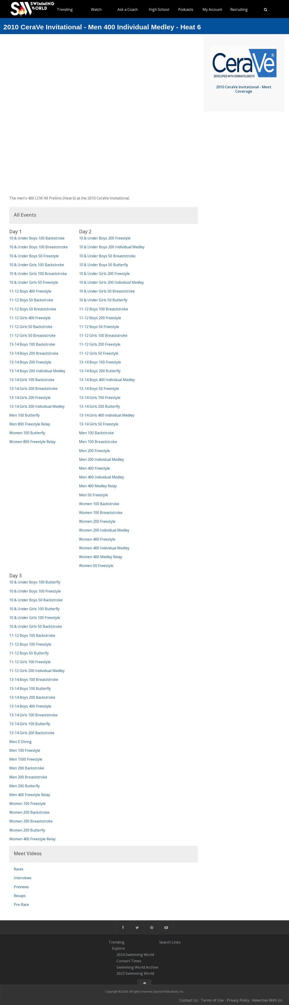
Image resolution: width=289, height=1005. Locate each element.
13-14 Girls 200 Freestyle (30, 397)
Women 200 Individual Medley (104, 530)
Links (176, 942)
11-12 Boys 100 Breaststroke (103, 309)
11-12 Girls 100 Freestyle (30, 661)
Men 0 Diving (20, 741)
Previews (21, 886)
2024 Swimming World (135, 954)
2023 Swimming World (135, 973)
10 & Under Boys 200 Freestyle (105, 238)
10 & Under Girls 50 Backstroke (35, 626)
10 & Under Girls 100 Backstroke (36, 264)
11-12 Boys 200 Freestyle (100, 317)
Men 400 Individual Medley (101, 477)
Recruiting (239, 9)
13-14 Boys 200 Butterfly (100, 370)
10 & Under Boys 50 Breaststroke (107, 255)
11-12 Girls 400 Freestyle (30, 317)
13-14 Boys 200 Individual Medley (37, 370)
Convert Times (129, 960)
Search (165, 942)
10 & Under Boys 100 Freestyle (35, 591)
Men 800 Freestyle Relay (29, 424)
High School (159, 9)
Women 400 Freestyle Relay (32, 838)
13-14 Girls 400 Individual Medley (106, 415)
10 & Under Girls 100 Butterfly (34, 608)
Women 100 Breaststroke (100, 512)
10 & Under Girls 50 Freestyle (33, 282)
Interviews (22, 877)
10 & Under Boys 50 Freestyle (34, 255)
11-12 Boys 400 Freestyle (30, 291)
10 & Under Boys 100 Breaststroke (38, 246)
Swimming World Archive (137, 967)
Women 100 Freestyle (27, 803)
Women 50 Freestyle (96, 565)
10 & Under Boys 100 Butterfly (34, 582)
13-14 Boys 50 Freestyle (99, 388)
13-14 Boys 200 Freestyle (30, 362)
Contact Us (188, 1000)
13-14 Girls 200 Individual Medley (37, 406)
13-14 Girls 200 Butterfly (99, 406)
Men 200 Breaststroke (28, 777)
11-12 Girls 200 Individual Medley (37, 670)
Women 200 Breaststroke (31, 821)
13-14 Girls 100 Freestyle (99, 397)
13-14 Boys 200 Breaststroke (33, 353)
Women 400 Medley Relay (100, 556)
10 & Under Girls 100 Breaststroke (38, 273)
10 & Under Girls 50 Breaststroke (107, 291)
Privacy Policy (238, 1000)
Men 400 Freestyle (94, 468)
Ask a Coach (127, 9)
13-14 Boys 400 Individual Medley (107, 379)
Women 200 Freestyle (97, 521)
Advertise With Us (267, 1000)
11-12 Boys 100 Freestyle (30, 644)
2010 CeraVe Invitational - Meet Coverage (243, 89)
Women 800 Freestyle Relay (32, 441)
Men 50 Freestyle (93, 494)
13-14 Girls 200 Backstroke (31, 732)
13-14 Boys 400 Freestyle (30, 706)
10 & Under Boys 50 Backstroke (36, 599)
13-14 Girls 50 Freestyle (98, 424)
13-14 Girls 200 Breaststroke (33, 388)
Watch (96, 9)
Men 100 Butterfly (24, 415)
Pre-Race (21, 904)
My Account (212, 9)
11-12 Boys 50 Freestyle (99, 326)
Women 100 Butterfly (27, 432)
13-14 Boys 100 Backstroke (32, 344)
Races (18, 869)
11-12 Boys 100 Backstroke (32, 635)
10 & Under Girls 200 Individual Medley (111, 282)
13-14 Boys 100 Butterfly (30, 688)
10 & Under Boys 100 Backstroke (37, 238)
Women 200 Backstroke (29, 812)
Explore (118, 948)
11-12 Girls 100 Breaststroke (103, 335)
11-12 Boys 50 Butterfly (29, 653)
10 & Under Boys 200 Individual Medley (111, 246)
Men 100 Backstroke (96, 432)
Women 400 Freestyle (97, 539)
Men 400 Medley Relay (98, 485)
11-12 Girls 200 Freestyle (99, 344)
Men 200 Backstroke (26, 768)
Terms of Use (212, 1000)
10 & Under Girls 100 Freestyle (34, 617)
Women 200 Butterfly (27, 830)
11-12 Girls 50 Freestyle (98, 353)
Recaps (20, 895)
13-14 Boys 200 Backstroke (32, 697)
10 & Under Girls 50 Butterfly (103, 300)
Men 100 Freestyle (24, 750)
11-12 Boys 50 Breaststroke (32, 309)
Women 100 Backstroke (99, 503)
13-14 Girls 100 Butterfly (29, 723)
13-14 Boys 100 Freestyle (100, 362)
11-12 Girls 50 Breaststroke (32, 335)
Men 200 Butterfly (24, 785)
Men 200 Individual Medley (101, 459)
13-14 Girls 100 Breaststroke (33, 714)
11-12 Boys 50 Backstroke (31, 300)
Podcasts (185, 9)
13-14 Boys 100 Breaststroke (33, 679)
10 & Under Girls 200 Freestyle (104, 273)
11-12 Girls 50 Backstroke (30, 326)
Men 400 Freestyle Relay (29, 794)
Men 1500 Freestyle (25, 759)
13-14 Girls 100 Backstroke (31, 379)
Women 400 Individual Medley (104, 548)
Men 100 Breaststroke (98, 441)
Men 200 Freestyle (94, 450)
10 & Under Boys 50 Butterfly (103, 264)
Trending (65, 9)
